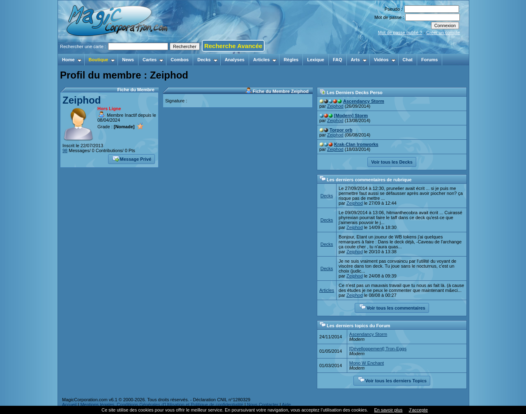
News (128, 59)
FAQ (337, 59)
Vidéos (385, 59)
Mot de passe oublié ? (400, 32)
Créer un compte (443, 32)
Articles (265, 59)
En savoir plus (388, 409)
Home (72, 59)
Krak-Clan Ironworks (356, 144)
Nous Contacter (262, 404)
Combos (180, 59)
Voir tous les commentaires (392, 307)
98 (64, 150)
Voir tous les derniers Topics (392, 380)
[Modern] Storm (351, 115)
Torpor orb (341, 129)
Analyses (235, 59)
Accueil (69, 404)
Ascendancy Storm (363, 101)
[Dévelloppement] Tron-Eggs (377, 348)
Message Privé (132, 158)
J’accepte (418, 409)
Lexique (315, 59)
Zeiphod (81, 100)
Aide (286, 404)
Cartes (153, 59)
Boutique (102, 59)
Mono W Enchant (366, 363)
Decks (207, 59)
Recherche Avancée (233, 45)
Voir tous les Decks (392, 162)
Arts (359, 59)
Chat (408, 59)
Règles (291, 59)
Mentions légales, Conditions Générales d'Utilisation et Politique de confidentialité (161, 404)
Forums (429, 59)
